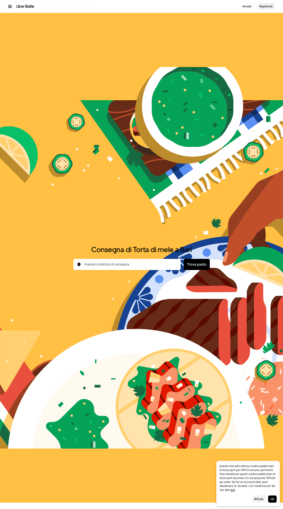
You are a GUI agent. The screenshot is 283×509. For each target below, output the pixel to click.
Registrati (266, 6)
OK (272, 499)
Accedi (246, 6)
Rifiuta (258, 499)
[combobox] (130, 264)
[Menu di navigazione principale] (10, 6)
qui (233, 490)
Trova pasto (197, 264)
